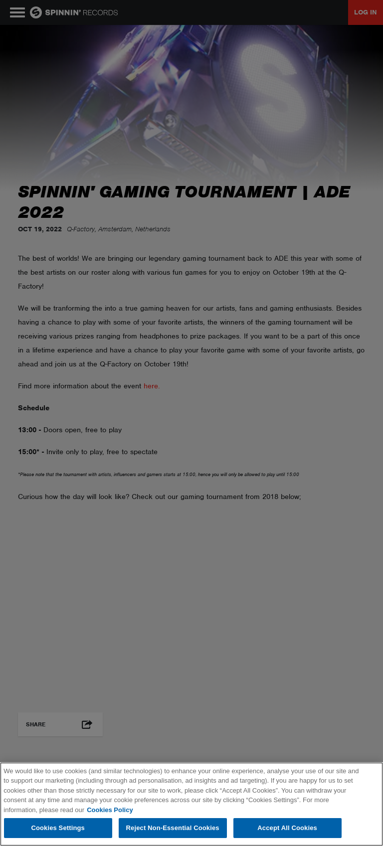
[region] (191, 804)
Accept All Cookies (287, 828)
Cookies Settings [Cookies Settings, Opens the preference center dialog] (58, 828)
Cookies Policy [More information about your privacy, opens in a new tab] (110, 810)
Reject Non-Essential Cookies (172, 828)
